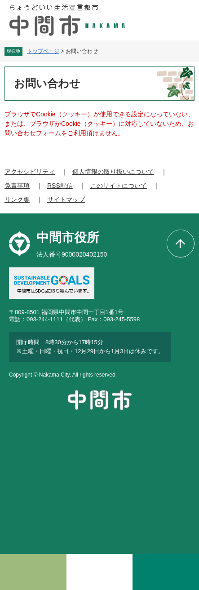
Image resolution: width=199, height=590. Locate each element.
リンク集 (17, 199)
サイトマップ (66, 199)
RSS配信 (60, 185)
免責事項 (17, 185)
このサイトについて (118, 185)
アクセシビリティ (29, 171)
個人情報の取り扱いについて (113, 171)
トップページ (43, 51)
